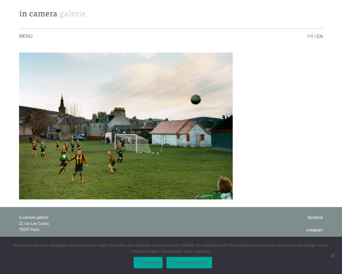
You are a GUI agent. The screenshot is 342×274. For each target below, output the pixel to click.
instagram (314, 230)
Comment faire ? (189, 263)
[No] (332, 255)
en (319, 36)
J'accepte (148, 263)
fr (310, 36)
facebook (315, 217)
